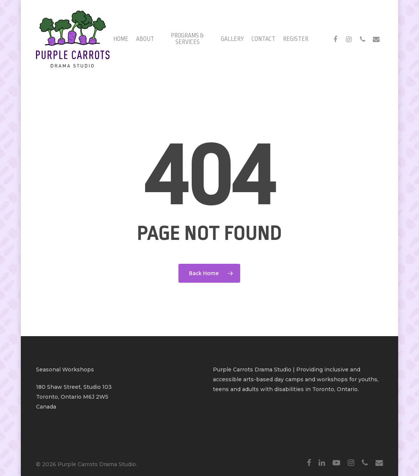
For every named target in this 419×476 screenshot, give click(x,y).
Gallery (232, 39)
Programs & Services (187, 39)
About (145, 39)
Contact (263, 39)
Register (295, 39)
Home (120, 39)
